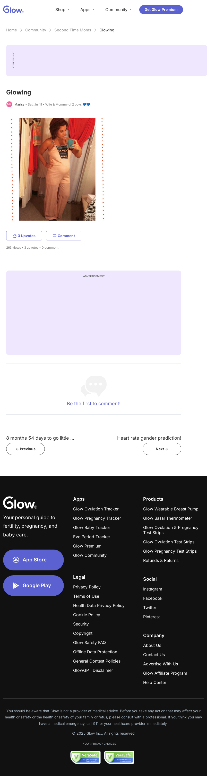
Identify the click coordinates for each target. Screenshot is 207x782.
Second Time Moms (72, 30)
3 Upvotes (24, 235)
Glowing (106, 30)
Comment (64, 235)
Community (35, 30)
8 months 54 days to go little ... (40, 438)
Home (11, 30)
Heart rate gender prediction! (149, 438)
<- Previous (26, 449)
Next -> (162, 449)
